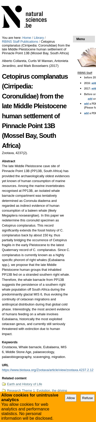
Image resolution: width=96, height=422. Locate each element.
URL (5, 365)
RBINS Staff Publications (20, 41)
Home (26, 38)
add (90, 98)
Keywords (9, 342)
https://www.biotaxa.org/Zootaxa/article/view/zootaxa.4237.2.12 (47, 370)
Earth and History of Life (24, 384)
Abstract (8, 161)
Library (39, 38)
